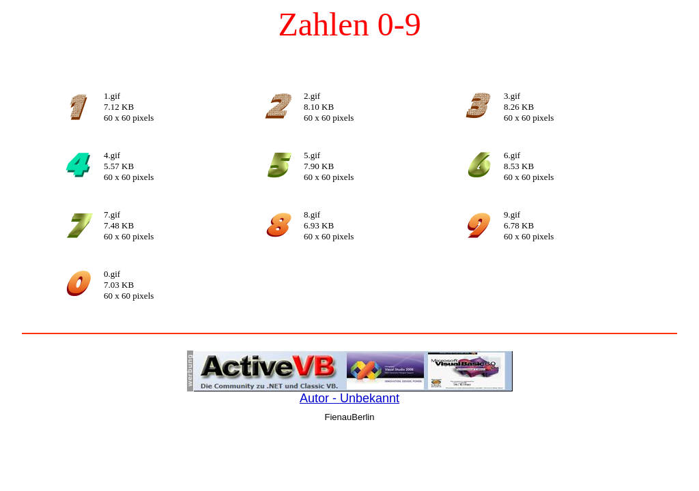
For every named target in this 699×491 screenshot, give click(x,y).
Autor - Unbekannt (349, 398)
